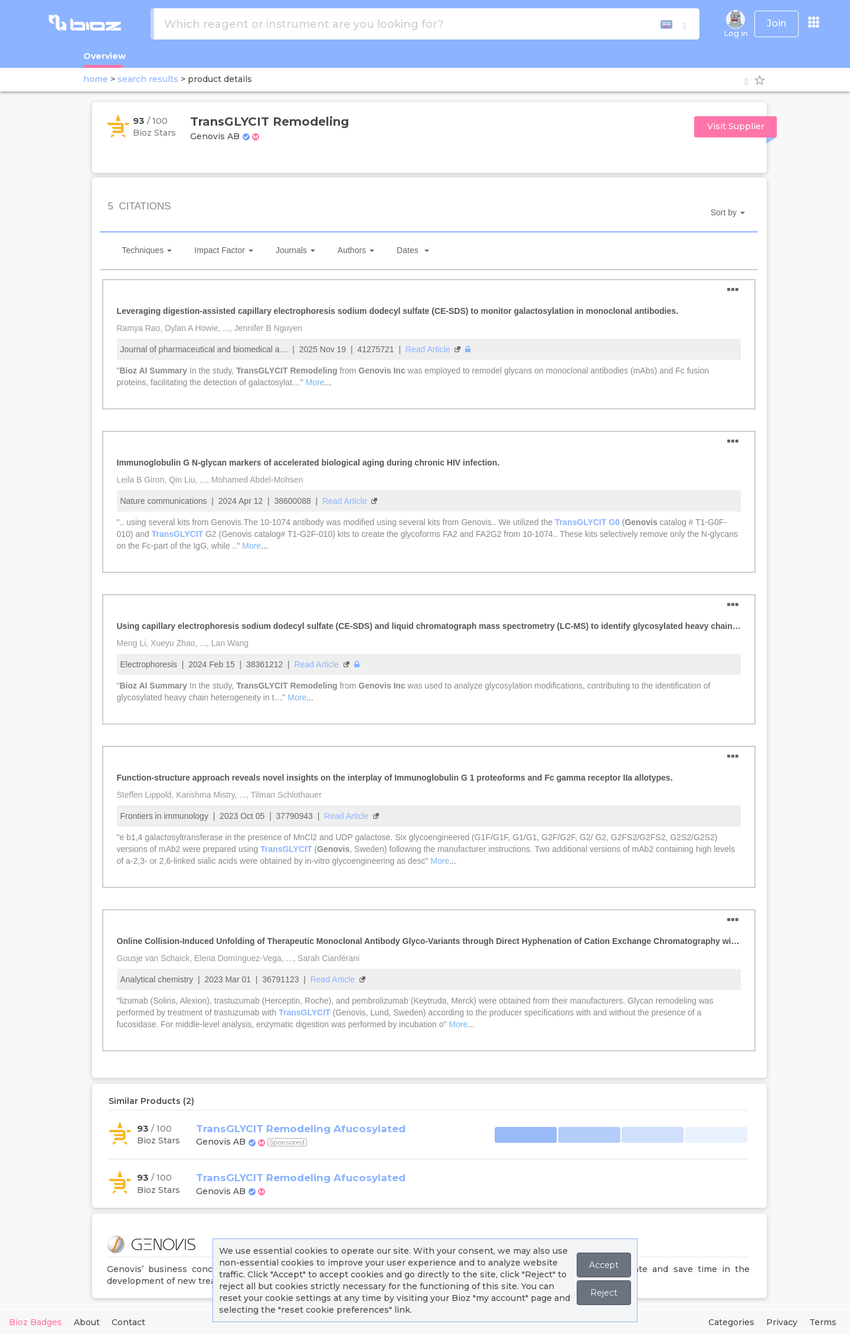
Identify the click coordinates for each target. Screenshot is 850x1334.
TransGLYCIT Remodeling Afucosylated (301, 1129)
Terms (822, 1322)
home (95, 79)
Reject (603, 1292)
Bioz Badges (35, 1322)
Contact (128, 1322)
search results (147, 79)
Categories (731, 1322)
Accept (604, 1265)
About (87, 1322)
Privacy (781, 1322)
